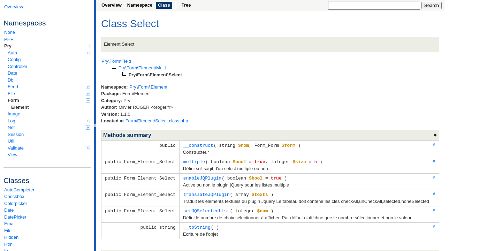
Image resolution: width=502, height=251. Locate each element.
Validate (49, 148)
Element (20, 107)
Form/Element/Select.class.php (157, 120)
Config (14, 59)
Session (16, 134)
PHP (9, 39)
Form (49, 100)
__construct (198, 145)
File (49, 93)
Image (14, 113)
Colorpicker (15, 203)
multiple (194, 161)
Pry (47, 45)
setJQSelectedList (206, 209)
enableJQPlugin (202, 177)
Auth (49, 52)
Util (11, 141)
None (9, 32)
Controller (17, 66)
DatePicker (15, 217)
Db (11, 80)
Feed (49, 86)
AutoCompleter (19, 189)
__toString (197, 225)
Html (9, 244)
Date (12, 73)
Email (10, 223)
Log (49, 120)
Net (49, 127)
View (12, 154)
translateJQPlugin (206, 193)
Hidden (11, 237)
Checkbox (14, 196)
